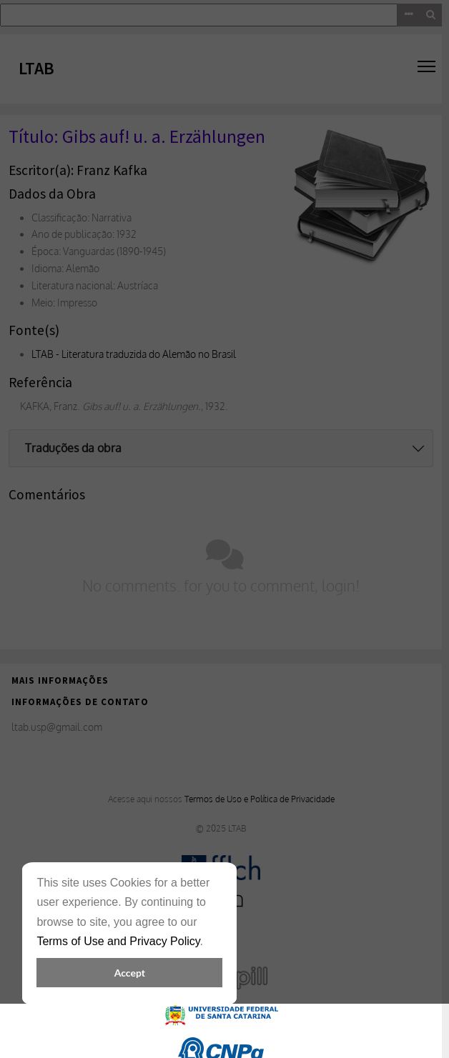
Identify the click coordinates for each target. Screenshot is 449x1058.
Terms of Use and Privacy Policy (117, 941)
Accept (129, 973)
